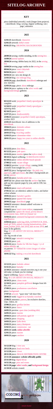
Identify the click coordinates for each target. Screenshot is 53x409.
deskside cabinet (23, 127)
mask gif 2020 (10, 224)
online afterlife (23, 330)
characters (26, 40)
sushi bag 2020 (23, 222)
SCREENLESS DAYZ (35, 157)
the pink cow (37, 170)
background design (11, 91)
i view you (20, 346)
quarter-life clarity (24, 199)
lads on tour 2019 (37, 226)
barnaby (20, 267)
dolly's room (24, 43)
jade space (21, 151)
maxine (20, 313)
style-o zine (36, 154)
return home (26, 406)
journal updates (18, 59)
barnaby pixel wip (24, 178)
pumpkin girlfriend (24, 283)
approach (7, 173)
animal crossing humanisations (29, 224)
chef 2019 (25, 226)
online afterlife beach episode (29, 160)
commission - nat (24, 327)
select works (34, 88)
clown (19, 351)
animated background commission (31, 217)
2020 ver (23, 214)
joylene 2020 (14, 226)
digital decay (21, 360)
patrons (28, 168)
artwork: (15, 294)
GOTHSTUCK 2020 (38, 222)
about (24, 85)
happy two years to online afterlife (31, 138)
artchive (35, 181)
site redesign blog (23, 78)
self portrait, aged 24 (25, 316)
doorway (20, 130)
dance (19, 307)
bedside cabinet (23, 264)
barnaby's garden (24, 196)
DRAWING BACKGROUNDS (29, 45)
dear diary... (21, 148)
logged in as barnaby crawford (29, 297)
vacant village (22, 162)
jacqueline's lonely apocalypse (29, 101)
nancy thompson (23, 324)
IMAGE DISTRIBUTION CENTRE (31, 354)
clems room (21, 280)
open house (20, 173)
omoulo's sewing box (25, 238)
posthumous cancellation (27, 288)
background (14, 291)
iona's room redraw (24, 209)
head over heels (23, 348)
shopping (20, 319)
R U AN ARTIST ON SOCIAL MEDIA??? (26, 231)
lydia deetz (21, 321)
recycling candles (23, 133)
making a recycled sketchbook (28, 254)
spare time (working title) (29, 310)
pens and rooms (22, 362)
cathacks (20, 72)
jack (18, 111)
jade (18, 241)
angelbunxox (9, 219)
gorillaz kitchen (23, 305)
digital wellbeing (25, 275)
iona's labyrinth (23, 69)
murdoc (20, 154)
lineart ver (32, 214)
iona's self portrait (24, 188)
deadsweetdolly (23, 114)
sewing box (42, 56)
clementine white (24, 135)
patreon (13, 175)
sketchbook (31, 80)
